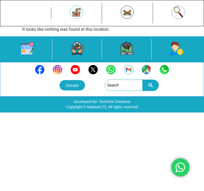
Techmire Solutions (114, 101)
